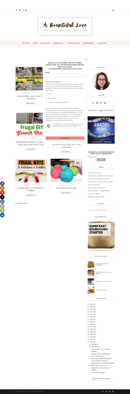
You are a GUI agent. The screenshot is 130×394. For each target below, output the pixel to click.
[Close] (86, 59)
